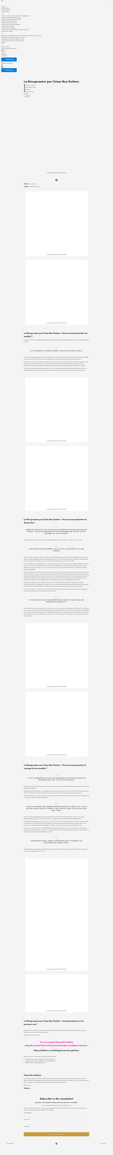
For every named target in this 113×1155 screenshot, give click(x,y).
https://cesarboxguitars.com (37, 1062)
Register (10, 63)
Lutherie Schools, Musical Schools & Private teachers (15, 29)
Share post (27, 96)
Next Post (103, 1143)
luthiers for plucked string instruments (51, 1078)
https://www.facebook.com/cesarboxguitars (43, 1059)
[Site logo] (14, 3)
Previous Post (10, 1143)
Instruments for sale (6, 31)
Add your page (9, 59)
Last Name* (27, 1126)
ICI (39, 1035)
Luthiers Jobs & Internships (8, 28)
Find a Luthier (5, 11)
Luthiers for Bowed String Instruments (11, 17)
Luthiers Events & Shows (7, 26)
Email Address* (28, 1112)
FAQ (3, 50)
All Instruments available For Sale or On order (13, 37)
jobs (55, 1080)
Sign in (5, 63)
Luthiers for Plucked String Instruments (11, 19)
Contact (3, 55)
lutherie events (49, 1080)
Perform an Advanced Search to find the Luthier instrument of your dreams (21, 35)
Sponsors (4, 54)
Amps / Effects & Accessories (9, 22)
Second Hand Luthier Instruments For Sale (12, 41)
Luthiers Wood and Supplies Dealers (10, 24)
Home (3, 6)
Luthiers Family (28, 91)
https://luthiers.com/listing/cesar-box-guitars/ (56, 1050)
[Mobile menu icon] (56, 1)
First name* (27, 1119)
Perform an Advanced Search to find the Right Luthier (15, 16)
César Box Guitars (29, 85)
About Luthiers (5, 47)
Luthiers (27, 89)
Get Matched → (6, 8)
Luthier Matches (5, 10)
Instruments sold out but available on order (12, 39)
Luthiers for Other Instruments (9, 21)
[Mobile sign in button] (2, 65)
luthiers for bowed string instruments (71, 1078)
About (3, 42)
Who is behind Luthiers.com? (9, 48)
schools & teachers (62, 1080)
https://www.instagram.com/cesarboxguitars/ (43, 1061)
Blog (2, 52)
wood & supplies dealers (38, 1080)
